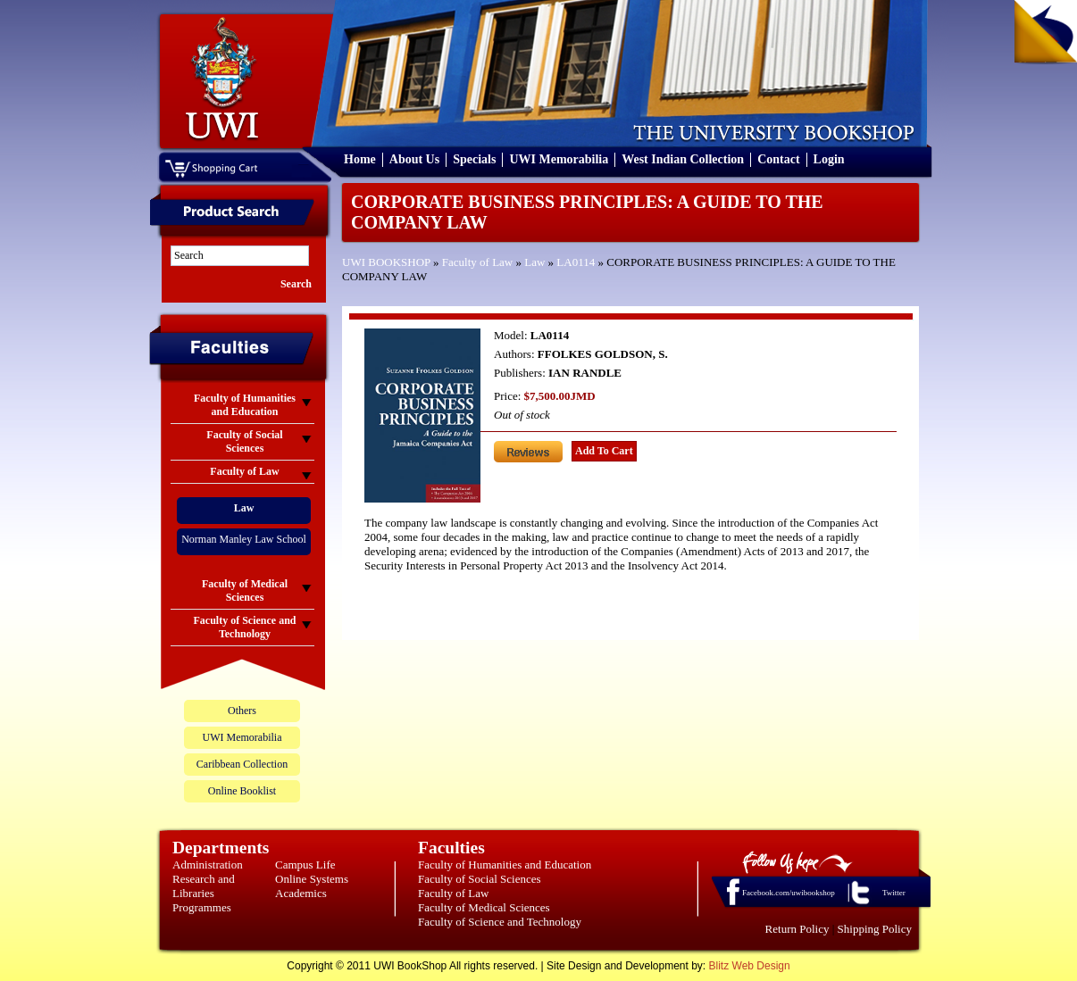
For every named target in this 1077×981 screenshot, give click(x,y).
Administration (207, 864)
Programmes (201, 907)
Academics (301, 893)
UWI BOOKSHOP (386, 262)
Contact (778, 159)
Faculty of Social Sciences (479, 878)
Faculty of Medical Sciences (484, 907)
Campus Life (305, 864)
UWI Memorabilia (558, 159)
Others (242, 710)
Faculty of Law (477, 262)
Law (534, 262)
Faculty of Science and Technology (499, 921)
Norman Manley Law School (243, 539)
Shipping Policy (875, 928)
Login (829, 159)
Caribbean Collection (242, 764)
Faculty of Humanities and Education (504, 864)
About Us (414, 159)
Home (360, 159)
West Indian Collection (683, 159)
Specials (474, 159)
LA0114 (575, 262)
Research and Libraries (203, 886)
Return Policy (797, 928)
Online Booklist (242, 791)
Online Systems (311, 878)
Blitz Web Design (749, 966)
